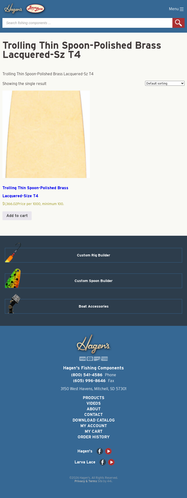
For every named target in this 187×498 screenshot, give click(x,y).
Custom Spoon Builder (93, 281)
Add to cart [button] (17, 215)
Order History (94, 437)
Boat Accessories (94, 306)
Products (93, 397)
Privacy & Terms (86, 481)
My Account (93, 425)
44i (109, 481)
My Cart (94, 431)
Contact (93, 414)
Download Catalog (94, 420)
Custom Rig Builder (93, 255)
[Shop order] (165, 83)
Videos (93, 403)
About (94, 409)
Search (178, 23)
